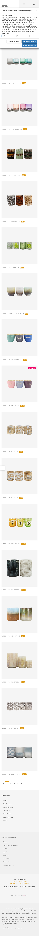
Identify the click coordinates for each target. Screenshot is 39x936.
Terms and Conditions (10, 845)
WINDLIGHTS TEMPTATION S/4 (14, 129)
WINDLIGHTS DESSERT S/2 (13, 636)
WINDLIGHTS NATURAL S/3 (13, 221)
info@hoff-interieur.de (19, 883)
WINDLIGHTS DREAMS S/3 (13, 405)
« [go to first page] (3, 783)
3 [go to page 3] (14, 783)
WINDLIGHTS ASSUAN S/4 (13, 728)
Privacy (5, 848)
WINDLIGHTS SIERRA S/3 (12, 452)
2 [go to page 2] (10, 783)
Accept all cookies (29, 45)
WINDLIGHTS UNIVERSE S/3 (13, 682)
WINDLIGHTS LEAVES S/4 (13, 267)
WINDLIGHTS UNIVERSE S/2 (14, 590)
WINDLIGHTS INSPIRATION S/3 (14, 359)
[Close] (36, 10)
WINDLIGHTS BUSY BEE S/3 (14, 544)
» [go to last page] (21, 783)
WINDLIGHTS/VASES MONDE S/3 (15, 313)
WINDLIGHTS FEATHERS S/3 (14, 175)
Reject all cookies (13, 42)
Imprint (5, 852)
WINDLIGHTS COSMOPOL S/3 (14, 774)
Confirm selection (29, 42)
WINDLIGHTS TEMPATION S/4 (14, 83)
